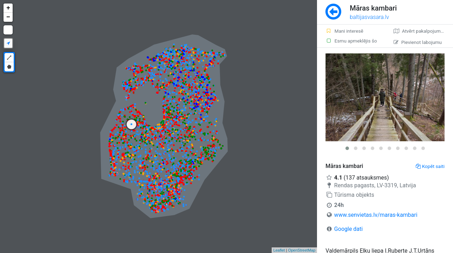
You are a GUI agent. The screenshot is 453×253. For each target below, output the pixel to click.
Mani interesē (344, 31)
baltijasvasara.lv (369, 17)
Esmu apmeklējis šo (351, 41)
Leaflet (279, 250)
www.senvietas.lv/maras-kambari (376, 215)
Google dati (348, 229)
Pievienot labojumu (418, 42)
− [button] (8, 17)
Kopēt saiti (430, 166)
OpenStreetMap (302, 250)
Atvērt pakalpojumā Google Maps (423, 31)
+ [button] (8, 8)
